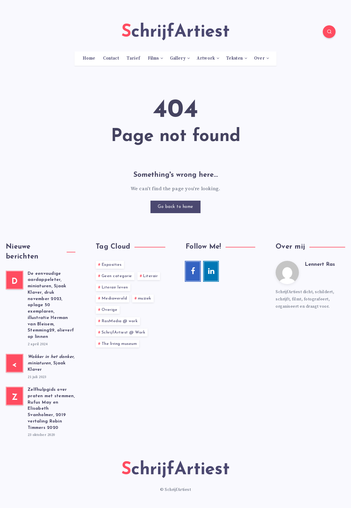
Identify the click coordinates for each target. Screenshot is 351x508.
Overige (110, 310)
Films (153, 58)
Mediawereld (114, 298)
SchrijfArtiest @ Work (124, 332)
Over (259, 58)
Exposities (112, 265)
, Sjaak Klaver (51, 363)
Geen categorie (117, 276)
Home (89, 58)
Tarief (133, 58)
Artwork (206, 58)
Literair (150, 276)
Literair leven (115, 287)
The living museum (119, 344)
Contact (111, 58)
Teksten (234, 58)
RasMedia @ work (120, 321)
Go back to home (175, 207)
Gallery (178, 58)
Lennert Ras (320, 264)
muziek (144, 298)
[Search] (329, 31)
